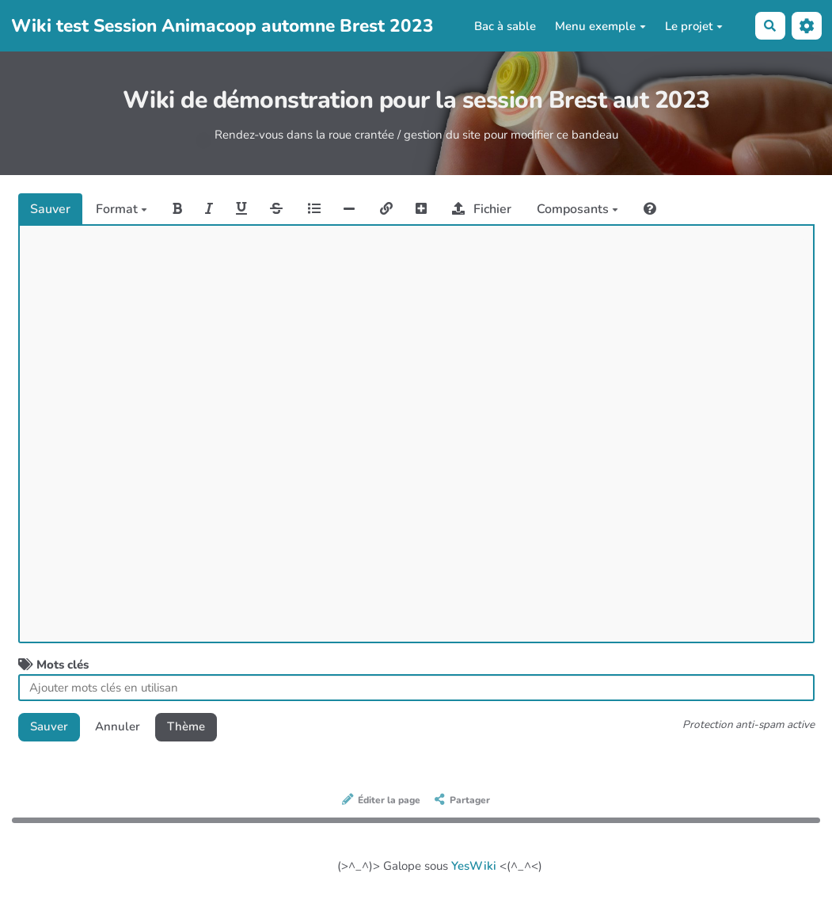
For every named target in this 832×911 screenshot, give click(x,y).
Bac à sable (505, 26)
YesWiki (473, 866)
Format (121, 209)
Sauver (50, 209)
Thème (186, 726)
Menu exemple (600, 26)
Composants (577, 209)
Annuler (117, 726)
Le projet (694, 26)
